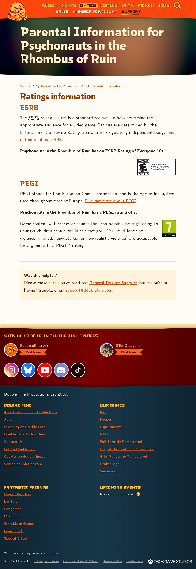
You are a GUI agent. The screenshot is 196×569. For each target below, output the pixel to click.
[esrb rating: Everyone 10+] (143, 167)
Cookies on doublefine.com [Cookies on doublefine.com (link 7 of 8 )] (26, 451)
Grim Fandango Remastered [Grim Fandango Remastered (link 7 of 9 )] (123, 451)
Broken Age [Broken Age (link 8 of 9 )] (110, 458)
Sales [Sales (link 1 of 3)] (62, 11)
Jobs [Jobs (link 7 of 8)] (164, 5)
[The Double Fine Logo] (17, 11)
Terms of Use (114, 556)
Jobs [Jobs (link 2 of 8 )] (8, 414)
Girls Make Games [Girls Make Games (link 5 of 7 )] (19, 518)
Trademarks (136, 556)
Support (26, 86)
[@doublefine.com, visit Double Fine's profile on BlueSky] (47, 344)
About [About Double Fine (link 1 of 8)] (50, 5)
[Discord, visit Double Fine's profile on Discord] (61, 364)
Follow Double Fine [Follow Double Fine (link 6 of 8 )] (20, 443)
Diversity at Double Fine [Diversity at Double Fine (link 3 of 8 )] (24, 421)
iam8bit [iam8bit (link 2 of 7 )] (10, 496)
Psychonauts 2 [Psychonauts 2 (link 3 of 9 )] (112, 421)
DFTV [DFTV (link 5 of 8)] (128, 5)
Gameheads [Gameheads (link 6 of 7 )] (14, 525)
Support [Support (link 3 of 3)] (131, 11)
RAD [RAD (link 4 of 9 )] (104, 429)
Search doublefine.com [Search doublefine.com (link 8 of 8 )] (23, 458)
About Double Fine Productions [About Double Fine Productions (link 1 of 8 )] (30, 406)
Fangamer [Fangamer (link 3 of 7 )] (12, 503)
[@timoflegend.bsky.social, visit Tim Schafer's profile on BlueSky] (143, 344)
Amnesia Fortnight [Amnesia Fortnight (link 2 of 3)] (95, 11)
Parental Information (107, 86)
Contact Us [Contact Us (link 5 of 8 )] (13, 436)
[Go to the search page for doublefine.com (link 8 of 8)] (177, 5)
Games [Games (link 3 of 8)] (88, 5)
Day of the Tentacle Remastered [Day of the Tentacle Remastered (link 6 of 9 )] (127, 443)
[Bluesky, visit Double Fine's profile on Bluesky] (28, 364)
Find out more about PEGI (110, 200)
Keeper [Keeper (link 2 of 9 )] (106, 414)
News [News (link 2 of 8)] (69, 5)
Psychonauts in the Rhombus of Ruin (61, 86)
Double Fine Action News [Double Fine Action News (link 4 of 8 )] (25, 429)
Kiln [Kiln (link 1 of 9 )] (103, 406)
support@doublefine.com (89, 290)
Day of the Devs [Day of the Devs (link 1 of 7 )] (17, 488)
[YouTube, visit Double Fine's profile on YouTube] (44, 364)
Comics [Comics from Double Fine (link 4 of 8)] (109, 5)
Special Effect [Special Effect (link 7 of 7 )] (15, 533)
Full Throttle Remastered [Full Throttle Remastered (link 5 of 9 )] (121, 436)
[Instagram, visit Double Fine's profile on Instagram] (11, 364)
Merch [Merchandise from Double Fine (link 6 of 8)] (146, 5)
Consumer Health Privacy (82, 556)
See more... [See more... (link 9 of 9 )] (108, 466)
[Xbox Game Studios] (170, 561)
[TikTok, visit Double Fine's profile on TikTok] (78, 364)
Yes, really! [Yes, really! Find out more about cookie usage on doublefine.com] (51, 547)
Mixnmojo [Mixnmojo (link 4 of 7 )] (12, 511)
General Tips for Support (113, 282)
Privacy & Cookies (47, 556)
